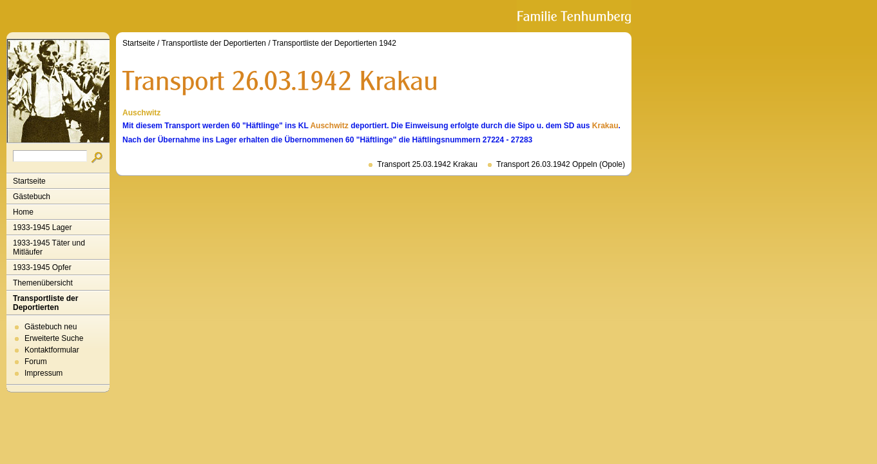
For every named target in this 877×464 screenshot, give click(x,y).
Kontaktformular (51, 349)
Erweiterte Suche (53, 338)
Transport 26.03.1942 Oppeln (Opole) (560, 164)
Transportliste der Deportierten (45, 303)
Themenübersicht (43, 282)
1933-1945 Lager (42, 227)
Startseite (29, 181)
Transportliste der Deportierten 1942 (334, 43)
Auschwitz (329, 125)
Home (23, 212)
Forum (35, 361)
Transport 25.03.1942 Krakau (427, 164)
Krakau (605, 125)
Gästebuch (31, 196)
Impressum (43, 373)
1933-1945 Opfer (42, 267)
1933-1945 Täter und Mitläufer (49, 247)
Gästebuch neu (50, 326)
